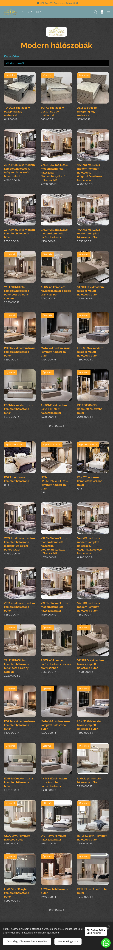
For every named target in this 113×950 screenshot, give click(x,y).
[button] (95, 12)
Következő (55, 426)
